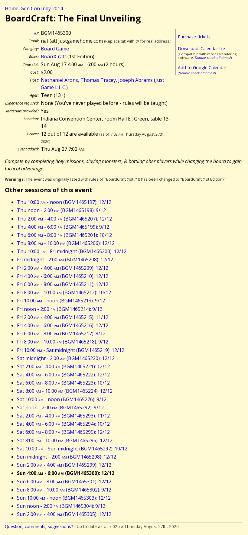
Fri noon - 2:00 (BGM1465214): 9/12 (59, 309)
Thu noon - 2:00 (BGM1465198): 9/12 (61, 210)
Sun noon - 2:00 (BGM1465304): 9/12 (61, 506)
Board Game (55, 48)
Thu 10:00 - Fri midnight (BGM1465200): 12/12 (71, 251)
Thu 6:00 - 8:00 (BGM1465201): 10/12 (64, 235)
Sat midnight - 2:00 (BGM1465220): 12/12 (66, 358)
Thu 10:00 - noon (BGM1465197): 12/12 (64, 202)
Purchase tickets (194, 37)
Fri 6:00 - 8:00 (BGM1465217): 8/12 (61, 333)
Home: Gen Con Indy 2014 (34, 8)
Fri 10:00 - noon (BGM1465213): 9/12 (61, 300)
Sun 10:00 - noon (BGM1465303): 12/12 (64, 498)
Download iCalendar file (201, 48)
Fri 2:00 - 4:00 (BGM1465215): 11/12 (62, 317)
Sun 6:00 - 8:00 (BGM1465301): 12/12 (64, 481)
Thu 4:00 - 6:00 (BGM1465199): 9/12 (63, 227)
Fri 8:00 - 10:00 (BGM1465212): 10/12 (64, 292)
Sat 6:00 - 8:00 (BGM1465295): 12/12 (63, 432)
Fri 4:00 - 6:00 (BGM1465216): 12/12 (62, 325)
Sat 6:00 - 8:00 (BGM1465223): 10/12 (63, 382)
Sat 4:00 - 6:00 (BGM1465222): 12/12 (63, 374)
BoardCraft (53, 56)
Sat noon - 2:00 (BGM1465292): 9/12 (60, 407)
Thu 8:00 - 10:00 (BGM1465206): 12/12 (66, 243)
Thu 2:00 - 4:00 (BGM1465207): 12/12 (64, 218)
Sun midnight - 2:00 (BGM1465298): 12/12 (66, 456)
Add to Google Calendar (202, 67)
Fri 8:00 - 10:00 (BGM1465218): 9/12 (62, 341)
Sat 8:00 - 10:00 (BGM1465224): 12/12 (65, 391)
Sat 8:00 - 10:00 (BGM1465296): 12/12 (65, 440)
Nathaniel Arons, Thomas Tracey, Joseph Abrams (97, 80)
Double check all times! (213, 57)
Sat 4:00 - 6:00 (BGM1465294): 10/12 (63, 424)
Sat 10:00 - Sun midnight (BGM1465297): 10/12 (72, 448)
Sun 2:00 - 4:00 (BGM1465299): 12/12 (64, 465)
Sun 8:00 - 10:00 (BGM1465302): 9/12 (64, 489)
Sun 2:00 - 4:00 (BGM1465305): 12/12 (64, 514)
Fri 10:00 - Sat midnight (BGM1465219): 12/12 (70, 350)
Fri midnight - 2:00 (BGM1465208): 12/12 (65, 259)
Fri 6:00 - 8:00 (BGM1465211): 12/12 (62, 284)
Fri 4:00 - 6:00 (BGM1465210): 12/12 (62, 276)
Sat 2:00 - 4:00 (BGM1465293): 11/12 (63, 415)
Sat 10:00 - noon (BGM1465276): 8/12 (61, 399)
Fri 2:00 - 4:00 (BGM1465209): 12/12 (62, 268)
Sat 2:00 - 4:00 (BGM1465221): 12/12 (63, 366)
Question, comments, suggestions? (39, 526)
